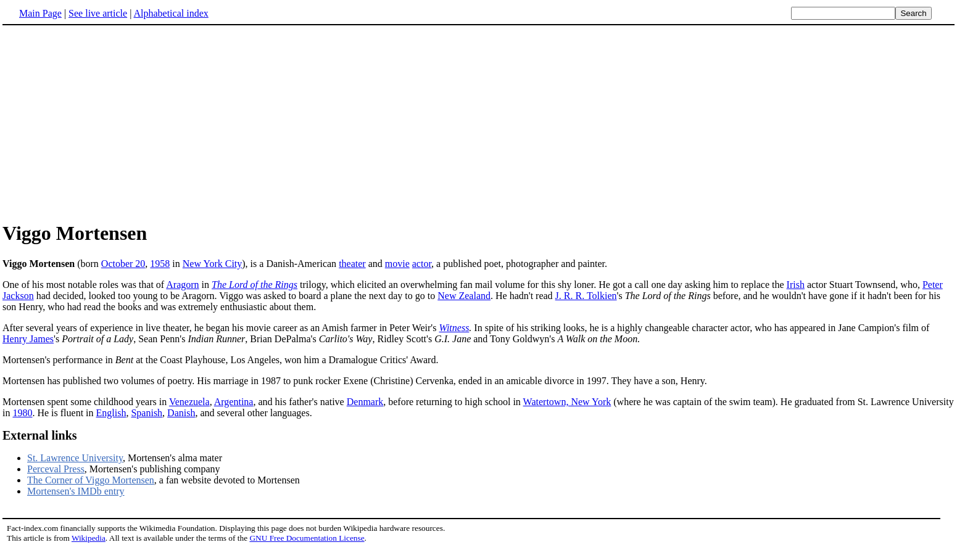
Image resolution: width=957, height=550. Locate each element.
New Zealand (464, 295)
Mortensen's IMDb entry (76, 491)
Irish (796, 284)
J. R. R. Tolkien (586, 295)
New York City (212, 263)
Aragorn (182, 284)
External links (39, 435)
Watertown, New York (567, 401)
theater (352, 263)
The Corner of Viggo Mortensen (90, 480)
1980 (22, 413)
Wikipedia (89, 538)
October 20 (123, 263)
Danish (181, 413)
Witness (454, 327)
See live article (97, 13)
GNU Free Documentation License (306, 538)
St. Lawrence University (75, 458)
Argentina (234, 401)
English (111, 413)
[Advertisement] (478, 122)
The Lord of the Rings (254, 284)
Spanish (146, 413)
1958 (160, 263)
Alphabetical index (170, 13)
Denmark (365, 401)
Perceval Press (56, 469)
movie (397, 263)
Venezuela (189, 401)
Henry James (28, 339)
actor (421, 263)
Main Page (40, 13)
